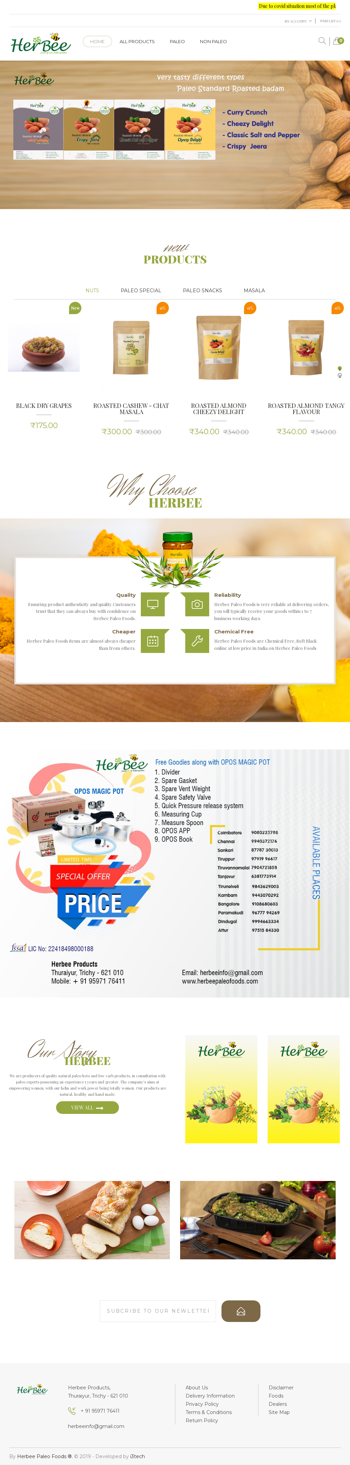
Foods (276, 1396)
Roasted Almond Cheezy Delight (218, 408)
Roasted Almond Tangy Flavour (306, 408)
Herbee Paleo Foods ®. (45, 1456)
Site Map (279, 1412)
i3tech (137, 1456)
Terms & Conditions (209, 1412)
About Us (197, 1388)
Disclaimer (281, 1388)
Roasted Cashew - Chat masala (131, 408)
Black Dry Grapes (44, 405)
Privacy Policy (202, 1404)
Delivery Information (210, 1396)
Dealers (278, 1404)
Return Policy (202, 1420)
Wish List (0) (330, 20)
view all (87, 1108)
